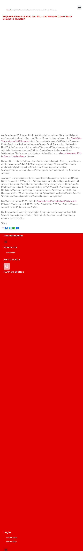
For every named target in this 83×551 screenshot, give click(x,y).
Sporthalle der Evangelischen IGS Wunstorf (56, 201)
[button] (79, 7)
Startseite (9, 10)
